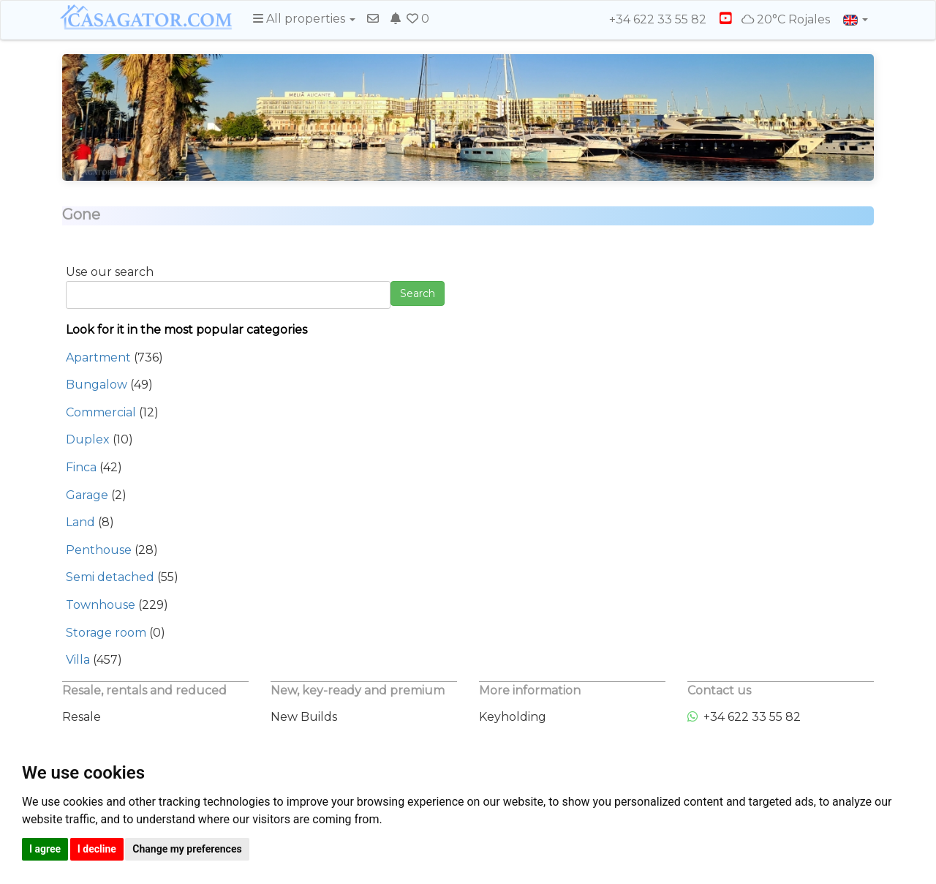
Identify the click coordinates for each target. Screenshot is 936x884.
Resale (81, 717)
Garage (87, 495)
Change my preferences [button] (186, 849)
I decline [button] (97, 849)
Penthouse (99, 550)
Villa (78, 660)
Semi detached (110, 577)
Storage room (106, 633)
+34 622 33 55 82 (651, 19)
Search (417, 293)
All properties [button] (304, 19)
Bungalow (96, 385)
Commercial (101, 412)
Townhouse (100, 605)
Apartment (98, 357)
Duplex (88, 439)
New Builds (304, 717)
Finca (81, 467)
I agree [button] (45, 849)
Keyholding (512, 717)
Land (80, 522)
